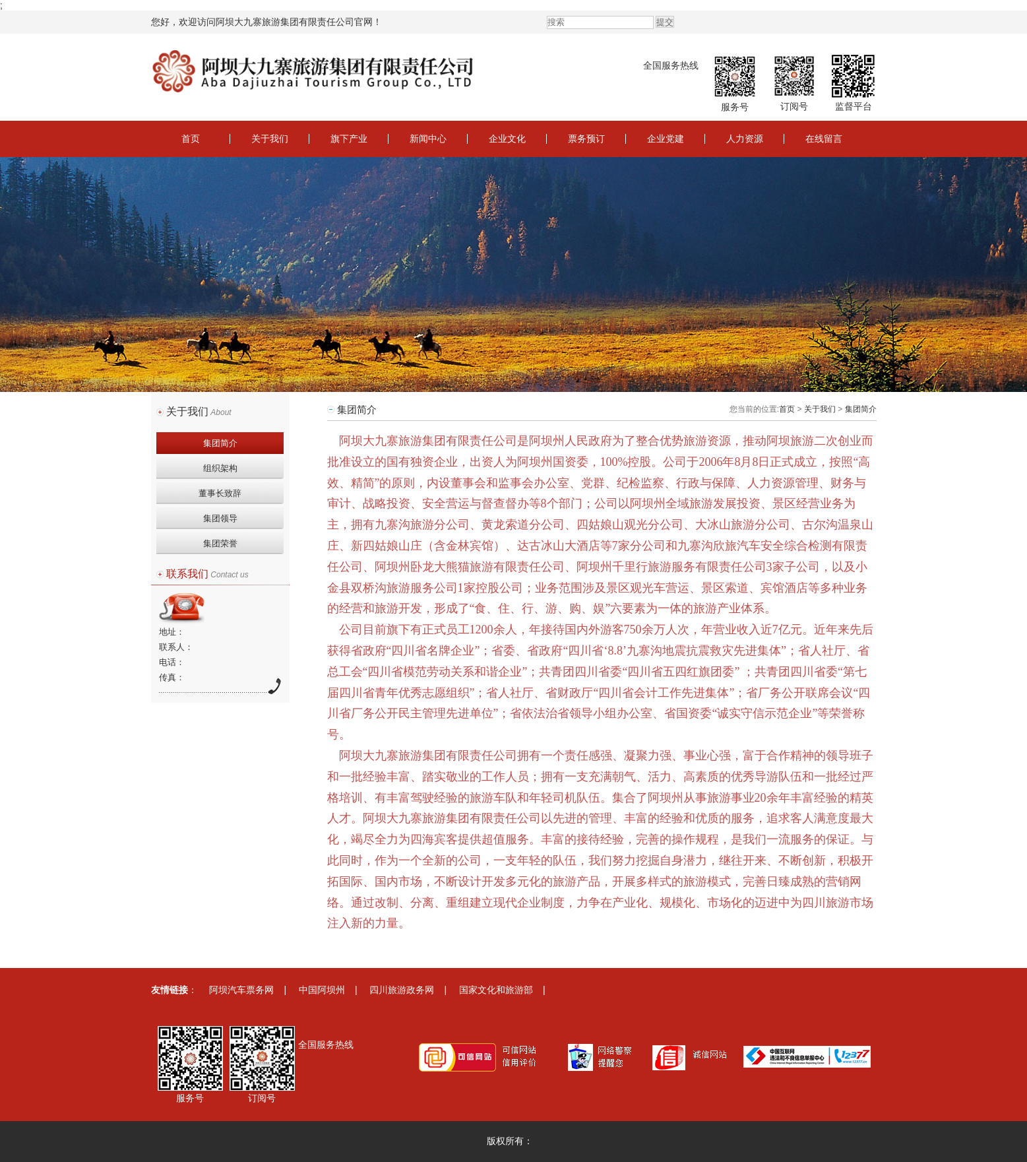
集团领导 (220, 518)
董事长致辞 (220, 493)
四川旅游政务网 (401, 989)
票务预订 (586, 138)
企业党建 (665, 138)
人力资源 (744, 138)
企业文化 (507, 138)
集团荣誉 (220, 543)
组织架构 (220, 468)
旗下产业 (348, 138)
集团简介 (220, 443)
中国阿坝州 (322, 989)
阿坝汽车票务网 (241, 989)
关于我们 (269, 138)
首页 (190, 138)
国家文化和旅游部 (496, 989)
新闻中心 (428, 138)
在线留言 (823, 138)
